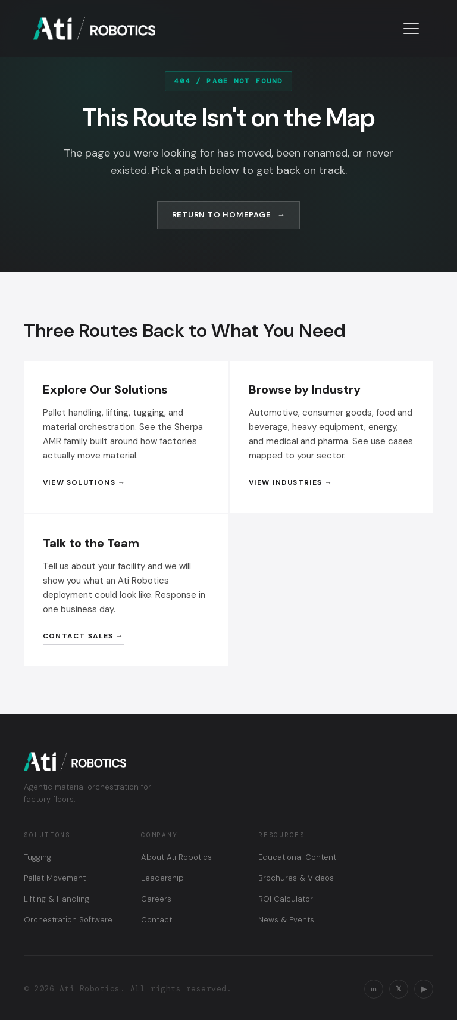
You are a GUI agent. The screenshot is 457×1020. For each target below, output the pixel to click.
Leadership (162, 878)
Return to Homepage (221, 215)
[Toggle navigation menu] (411, 28)
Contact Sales (78, 636)
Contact (156, 920)
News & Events (286, 920)
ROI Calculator (285, 899)
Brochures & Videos (296, 878)
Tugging (37, 857)
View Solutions (79, 482)
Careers (156, 899)
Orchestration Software (68, 920)
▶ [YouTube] (424, 989)
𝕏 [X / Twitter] (399, 989)
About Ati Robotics (176, 857)
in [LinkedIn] (374, 989)
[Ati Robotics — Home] (94, 28)
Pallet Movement (55, 878)
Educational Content (297, 857)
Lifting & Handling (56, 899)
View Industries (286, 482)
